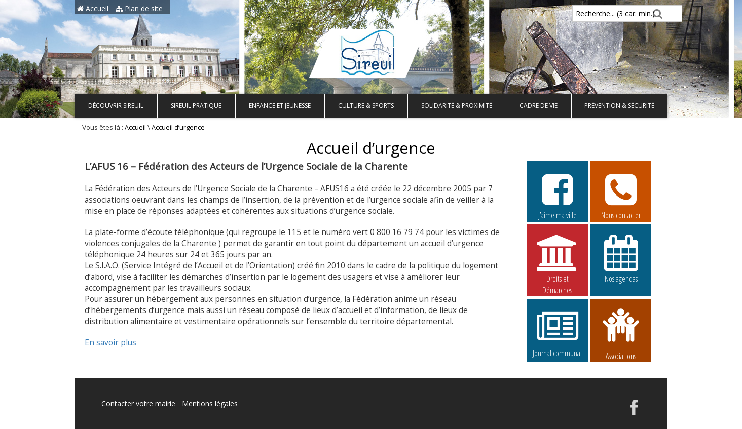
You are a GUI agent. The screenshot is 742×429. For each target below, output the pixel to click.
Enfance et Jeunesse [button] (280, 105)
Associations (621, 333)
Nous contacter (621, 195)
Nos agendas (621, 258)
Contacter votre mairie (138, 403)
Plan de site (139, 8)
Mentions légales (210, 403)
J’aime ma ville (557, 195)
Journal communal (557, 333)
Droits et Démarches (557, 258)
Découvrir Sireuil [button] (115, 105)
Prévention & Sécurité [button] (619, 105)
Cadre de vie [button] (539, 105)
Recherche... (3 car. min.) (598, 13)
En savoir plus (110, 342)
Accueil (92, 8)
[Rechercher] (656, 13)
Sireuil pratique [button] (196, 105)
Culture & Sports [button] (366, 105)
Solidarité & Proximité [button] (456, 105)
